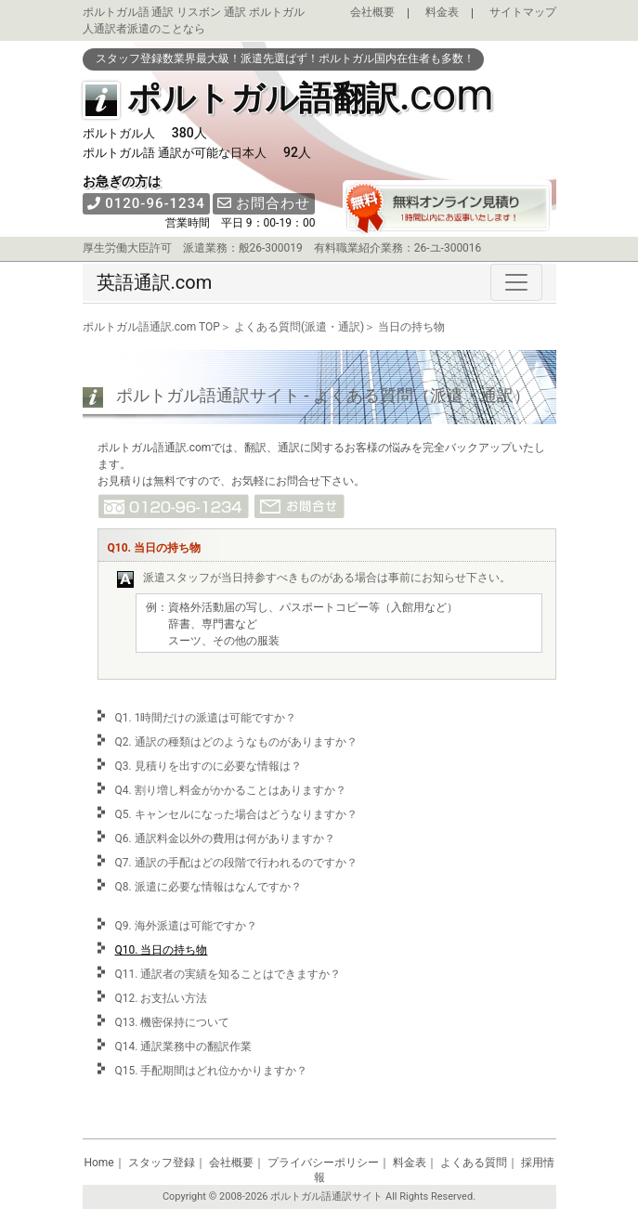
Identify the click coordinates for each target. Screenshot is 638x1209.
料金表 (442, 12)
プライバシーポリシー (323, 1162)
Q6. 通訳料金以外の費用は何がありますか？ (225, 838)
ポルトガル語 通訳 (129, 12)
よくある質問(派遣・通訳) (299, 326)
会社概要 (372, 12)
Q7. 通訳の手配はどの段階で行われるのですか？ (236, 862)
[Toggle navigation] (516, 282)
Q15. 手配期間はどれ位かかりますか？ (211, 1070)
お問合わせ (264, 203)
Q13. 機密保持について (172, 1022)
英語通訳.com (155, 282)
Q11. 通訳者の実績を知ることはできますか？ (228, 974)
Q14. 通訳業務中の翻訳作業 (184, 1046)
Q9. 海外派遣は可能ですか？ (186, 925)
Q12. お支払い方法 (161, 998)
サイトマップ (522, 12)
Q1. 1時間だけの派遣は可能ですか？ (206, 717)
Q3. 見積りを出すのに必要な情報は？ (208, 766)
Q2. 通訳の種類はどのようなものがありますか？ (236, 741)
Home (98, 1162)
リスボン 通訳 (211, 12)
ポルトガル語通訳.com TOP (151, 326)
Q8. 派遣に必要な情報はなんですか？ (208, 886)
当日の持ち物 (411, 326)
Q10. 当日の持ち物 (161, 949)
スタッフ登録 (161, 1162)
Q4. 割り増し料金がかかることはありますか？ (230, 790)
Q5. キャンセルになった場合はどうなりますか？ (236, 814)
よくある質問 (473, 1162)
